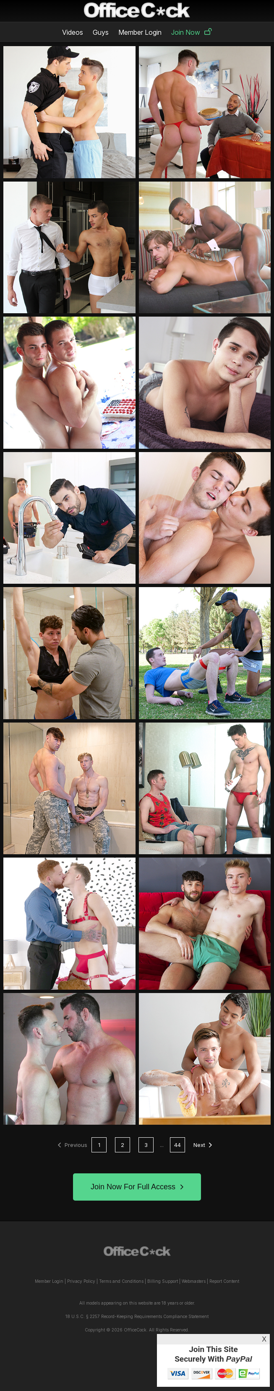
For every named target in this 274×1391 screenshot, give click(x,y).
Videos (72, 32)
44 (177, 1144)
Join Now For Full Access (137, 1187)
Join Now (191, 32)
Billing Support (162, 1281)
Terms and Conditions (121, 1281)
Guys (101, 32)
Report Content (224, 1281)
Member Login (140, 32)
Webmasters (194, 1281)
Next (202, 1144)
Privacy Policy (81, 1281)
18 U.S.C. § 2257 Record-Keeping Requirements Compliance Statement (137, 1316)
